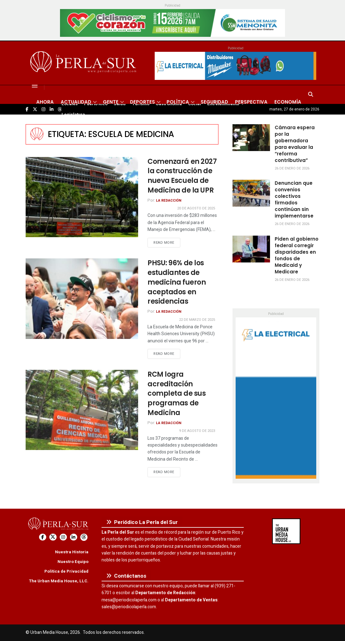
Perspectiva (251, 102)
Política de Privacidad (66, 571)
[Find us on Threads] (84, 537)
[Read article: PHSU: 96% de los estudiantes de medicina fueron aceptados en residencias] (82, 298)
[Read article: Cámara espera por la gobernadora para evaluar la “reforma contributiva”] (251, 137)
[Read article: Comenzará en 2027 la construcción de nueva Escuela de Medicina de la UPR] (82, 197)
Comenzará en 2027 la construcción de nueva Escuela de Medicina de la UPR (182, 176)
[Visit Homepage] (84, 63)
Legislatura (73, 114)
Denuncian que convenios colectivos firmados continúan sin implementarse (294, 199)
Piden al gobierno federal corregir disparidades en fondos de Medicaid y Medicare (296, 255)
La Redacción (168, 200)
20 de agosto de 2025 (196, 208)
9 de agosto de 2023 (197, 430)
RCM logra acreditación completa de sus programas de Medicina (177, 393)
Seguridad (214, 102)
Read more (166, 242)
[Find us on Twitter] (53, 537)
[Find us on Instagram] (63, 537)
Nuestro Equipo (73, 562)
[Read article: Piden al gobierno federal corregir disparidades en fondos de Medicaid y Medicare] (251, 249)
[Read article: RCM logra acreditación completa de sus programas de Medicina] (82, 410)
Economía (287, 102)
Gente (110, 102)
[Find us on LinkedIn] (73, 537)
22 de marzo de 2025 (197, 319)
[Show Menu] (35, 85)
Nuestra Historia (71, 552)
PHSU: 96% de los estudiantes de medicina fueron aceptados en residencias (177, 282)
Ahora (45, 102)
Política (178, 102)
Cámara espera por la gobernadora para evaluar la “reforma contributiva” (295, 144)
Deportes (142, 102)
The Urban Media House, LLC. (58, 581)
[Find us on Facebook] (42, 537)
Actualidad (76, 102)
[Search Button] (310, 94)
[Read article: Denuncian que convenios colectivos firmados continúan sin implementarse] (251, 193)
